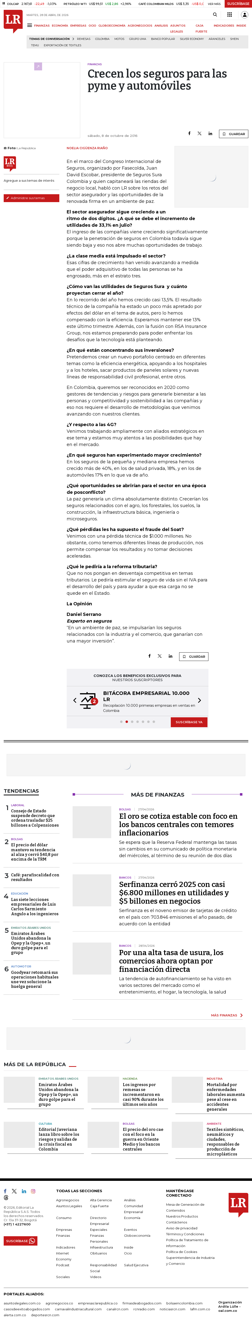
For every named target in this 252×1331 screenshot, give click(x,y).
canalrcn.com (117, 1309)
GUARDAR (233, 134)
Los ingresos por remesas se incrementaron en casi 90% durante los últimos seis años (143, 1094)
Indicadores (65, 1247)
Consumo (64, 1218)
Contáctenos (176, 1222)
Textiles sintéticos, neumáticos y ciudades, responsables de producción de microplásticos (225, 1141)
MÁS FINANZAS (224, 1015)
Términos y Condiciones (185, 1234)
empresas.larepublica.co (98, 1303)
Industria (214, 1078)
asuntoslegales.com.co (22, 1303)
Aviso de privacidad (181, 1228)
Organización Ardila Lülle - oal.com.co (230, 1306)
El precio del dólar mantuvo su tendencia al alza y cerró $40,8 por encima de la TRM (34, 852)
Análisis (129, 1200)
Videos (95, 1277)
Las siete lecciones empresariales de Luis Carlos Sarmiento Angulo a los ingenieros (35, 906)
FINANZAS (42, 25)
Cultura (45, 1123)
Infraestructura (101, 1247)
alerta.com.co (15, 1315)
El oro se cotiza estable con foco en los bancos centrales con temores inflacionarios (178, 824)
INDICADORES (224, 25)
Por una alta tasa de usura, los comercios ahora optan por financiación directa (171, 961)
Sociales (63, 1277)
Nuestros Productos (182, 1216)
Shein (234, 39)
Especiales (98, 1230)
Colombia (102, 39)
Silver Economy (192, 39)
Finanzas (63, 1235)
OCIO (92, 25)
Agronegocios (67, 1200)
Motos (119, 39)
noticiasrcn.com (172, 1309)
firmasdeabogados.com (142, 1303)
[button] (73, 701)
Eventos (130, 1230)
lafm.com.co (200, 1309)
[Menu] (30, 25)
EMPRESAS (78, 25)
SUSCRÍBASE (238, 3)
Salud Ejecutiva (136, 1265)
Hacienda (130, 1078)
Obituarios (98, 1253)
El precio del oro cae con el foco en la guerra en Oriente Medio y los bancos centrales (143, 1139)
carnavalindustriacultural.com (78, 1309)
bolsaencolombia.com (184, 1303)
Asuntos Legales (69, 1206)
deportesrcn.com (45, 1315)
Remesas (83, 39)
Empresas (64, 1230)
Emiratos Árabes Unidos (31, 928)
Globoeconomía (137, 1235)
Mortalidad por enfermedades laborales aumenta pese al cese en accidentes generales (226, 1097)
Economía (132, 1218)
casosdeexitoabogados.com (27, 1309)
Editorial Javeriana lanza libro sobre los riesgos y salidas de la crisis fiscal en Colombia (59, 1139)
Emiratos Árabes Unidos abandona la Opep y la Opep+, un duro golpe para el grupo (31, 943)
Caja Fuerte (99, 1206)
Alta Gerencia (101, 1200)
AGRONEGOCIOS (140, 25)
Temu (35, 45)
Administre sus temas (25, 198)
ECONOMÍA (60, 25)
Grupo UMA (137, 39)
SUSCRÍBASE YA (189, 722)
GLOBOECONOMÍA (112, 25)
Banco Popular (163, 39)
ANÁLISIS (161, 25)
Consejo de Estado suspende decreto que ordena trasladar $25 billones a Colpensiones (35, 818)
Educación (19, 893)
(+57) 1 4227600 (17, 1224)
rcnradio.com (144, 1309)
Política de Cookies (181, 1252)
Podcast (62, 1265)
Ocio (128, 1253)
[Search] (215, 14)
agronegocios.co (59, 1303)
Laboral (17, 805)
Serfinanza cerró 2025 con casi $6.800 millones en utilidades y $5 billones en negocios (174, 893)
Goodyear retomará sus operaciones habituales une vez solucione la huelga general (35, 979)
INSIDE (241, 25)
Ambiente (214, 1123)
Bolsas (17, 839)
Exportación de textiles (62, 45)
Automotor (21, 966)
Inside (128, 1247)
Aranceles (217, 39)
